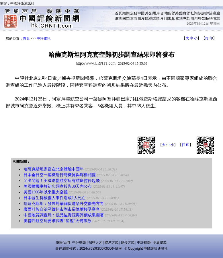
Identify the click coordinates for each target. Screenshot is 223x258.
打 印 (209, 38)
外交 (148, 13)
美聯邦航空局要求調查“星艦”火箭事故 (57, 221)
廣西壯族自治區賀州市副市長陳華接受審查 (62, 209)
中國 (141, 13)
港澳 (118, 18)
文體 (156, 18)
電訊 (178, 18)
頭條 (125, 13)
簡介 (194, 18)
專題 (186, 18)
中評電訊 (43, 38)
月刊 (163, 18)
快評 (201, 13)
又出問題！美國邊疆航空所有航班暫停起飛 (62, 181)
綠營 (178, 13)
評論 (209, 13)
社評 (194, 13)
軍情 (133, 18)
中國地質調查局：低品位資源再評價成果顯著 (64, 215)
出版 (171, 18)
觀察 (216, 13)
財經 (148, 18)
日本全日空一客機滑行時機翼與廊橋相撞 (60, 175)
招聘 (209, 18)
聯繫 (201, 18)
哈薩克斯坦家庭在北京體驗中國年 (54, 169)
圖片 (141, 18)
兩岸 (156, 13)
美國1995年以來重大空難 (46, 192)
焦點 (133, 13)
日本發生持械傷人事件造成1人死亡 (55, 198)
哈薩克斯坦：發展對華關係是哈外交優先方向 (64, 203)
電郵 (216, 18)
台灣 (163, 13)
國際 (125, 18)
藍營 (171, 13)
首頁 (118, 13)
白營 (186, 13)
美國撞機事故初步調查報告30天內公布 (58, 186)
